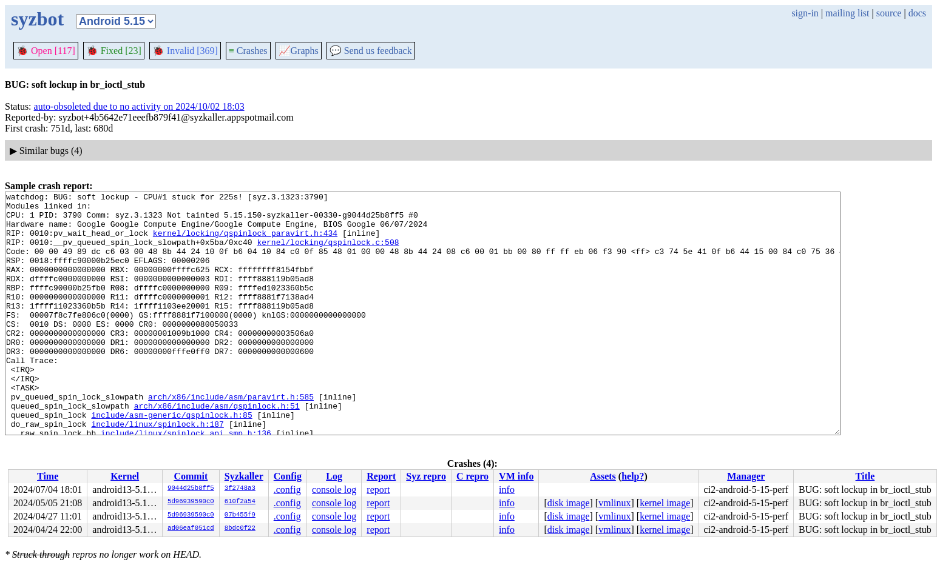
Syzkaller (244, 476)
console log (334, 489)
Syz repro (426, 476)
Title (865, 476)
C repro (472, 476)
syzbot (37, 19)
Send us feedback (371, 50)
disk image (568, 503)
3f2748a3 (240, 488)
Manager (746, 476)
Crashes (248, 50)
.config (287, 489)
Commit (191, 476)
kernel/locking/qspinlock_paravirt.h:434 (245, 241)
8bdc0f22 (240, 528)
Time (47, 476)
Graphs (299, 50)
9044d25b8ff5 (190, 488)
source (889, 13)
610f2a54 (240, 502)
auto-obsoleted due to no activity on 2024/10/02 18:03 (139, 106)
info (507, 489)
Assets (603, 476)
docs (917, 13)
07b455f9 (240, 515)
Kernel (124, 476)
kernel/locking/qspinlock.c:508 (328, 252)
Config (288, 476)
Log (334, 476)
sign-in (804, 13)
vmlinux (614, 503)
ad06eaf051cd (190, 528)
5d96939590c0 (190, 502)
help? (632, 476)
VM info (516, 476)
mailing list (847, 13)
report (378, 489)
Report (381, 476)
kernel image (665, 503)
